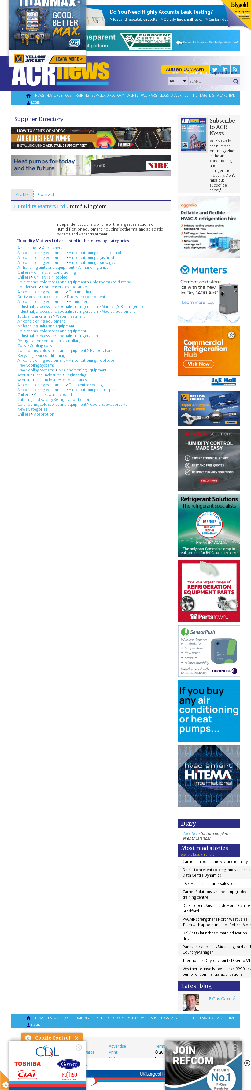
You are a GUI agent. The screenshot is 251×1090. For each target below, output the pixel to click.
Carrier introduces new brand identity (215, 861)
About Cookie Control (28, 1038)
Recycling (25, 355)
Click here (191, 833)
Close (77, 1038)
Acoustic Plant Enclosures (39, 375)
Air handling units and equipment (46, 267)
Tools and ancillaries (34, 316)
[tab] (22, 194)
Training (81, 96)
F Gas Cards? (222, 999)
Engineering (76, 375)
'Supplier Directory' (224, 73)
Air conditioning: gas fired (91, 257)
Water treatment (70, 316)
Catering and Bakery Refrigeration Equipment (57, 399)
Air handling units (93, 267)
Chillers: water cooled (53, 394)
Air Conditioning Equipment (82, 370)
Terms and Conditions (174, 1046)
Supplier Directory (39, 119)
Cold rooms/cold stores (111, 282)
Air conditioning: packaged (92, 262)
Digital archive (222, 96)
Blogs (164, 96)
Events (132, 96)
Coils (21, 345)
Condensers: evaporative (64, 287)
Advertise (179, 96)
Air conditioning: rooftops (92, 360)
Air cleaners (52, 248)
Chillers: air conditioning (55, 272)
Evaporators (101, 350)
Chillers (23, 272)
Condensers (28, 287)
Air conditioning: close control (95, 252)
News (39, 96)
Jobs (68, 96)
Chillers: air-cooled (51, 277)
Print (113, 1052)
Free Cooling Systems (36, 365)
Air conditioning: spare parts (94, 389)
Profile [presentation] (22, 194)
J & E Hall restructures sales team (211, 883)
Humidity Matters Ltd (39, 206)
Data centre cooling (86, 384)
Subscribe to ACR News (222, 127)
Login (33, 102)
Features (54, 96)
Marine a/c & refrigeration (124, 306)
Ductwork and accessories (40, 296)
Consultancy (76, 380)
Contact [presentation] (46, 194)
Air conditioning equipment (41, 252)
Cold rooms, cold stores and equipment (52, 282)
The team (199, 96)
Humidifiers (79, 301)
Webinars (149, 96)
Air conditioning (51, 355)
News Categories (32, 409)
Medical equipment (118, 311)
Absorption (44, 414)
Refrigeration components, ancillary (48, 340)
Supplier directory (107, 96)
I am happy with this (52, 1067)
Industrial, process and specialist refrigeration (57, 306)
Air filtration (28, 248)
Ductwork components (87, 296)
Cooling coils (41, 345)
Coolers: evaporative (108, 404)
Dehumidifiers (81, 292)
